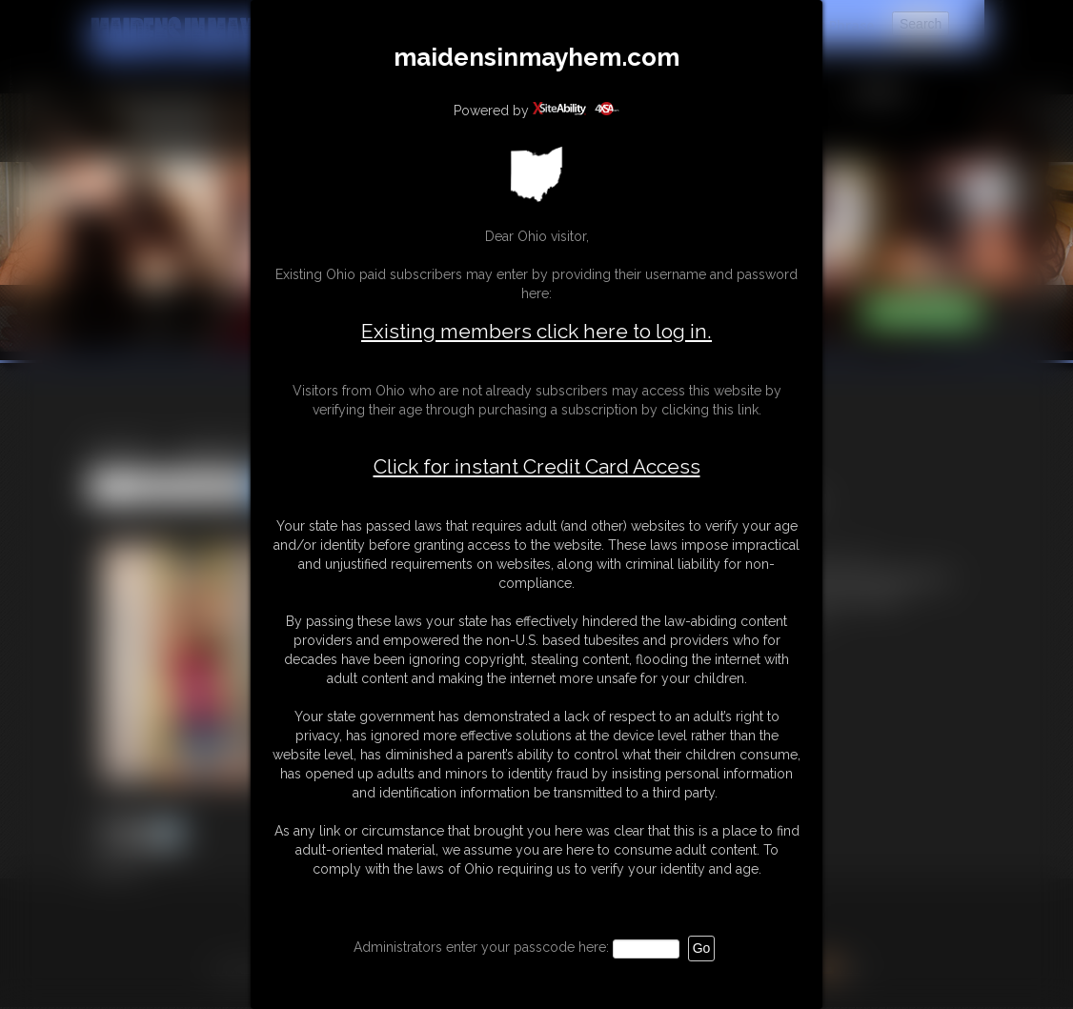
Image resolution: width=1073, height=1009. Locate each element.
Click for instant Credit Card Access (537, 466)
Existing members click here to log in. (536, 331)
